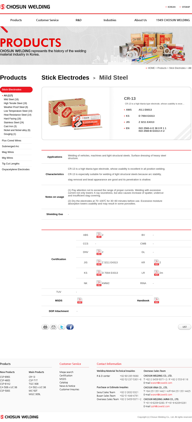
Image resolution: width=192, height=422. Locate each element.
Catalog (64, 382)
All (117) (8, 95)
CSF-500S (5, 390)
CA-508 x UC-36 (8, 387)
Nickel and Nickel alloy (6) (17, 130)
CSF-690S (5, 376)
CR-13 (32, 376)
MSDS (63, 379)
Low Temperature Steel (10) (18, 111)
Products (16, 20)
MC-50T (33, 390)
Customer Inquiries (69, 389)
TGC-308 (33, 383)
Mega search (66, 372)
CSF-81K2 (5, 383)
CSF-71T (33, 380)
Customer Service (47, 20)
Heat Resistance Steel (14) (17, 114)
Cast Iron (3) (10, 126)
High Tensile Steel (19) (15, 103)
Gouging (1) (10, 134)
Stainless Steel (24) (14, 122)
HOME (151, 68)
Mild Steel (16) (11, 99)
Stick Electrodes (177, 68)
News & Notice (67, 385)
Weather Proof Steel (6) (16, 107)
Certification (66, 375)
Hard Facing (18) (12, 118)
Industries (110, 20)
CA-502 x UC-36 (37, 387)
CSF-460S (5, 380)
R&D (79, 20)
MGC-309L (35, 394)
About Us (140, 20)
